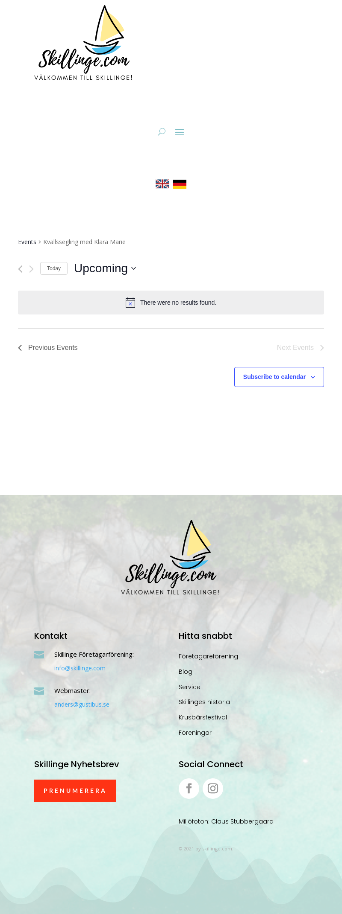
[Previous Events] (20, 269)
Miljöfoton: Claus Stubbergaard (226, 821)
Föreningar (195, 732)
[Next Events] (31, 269)
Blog (185, 671)
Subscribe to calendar (274, 376)
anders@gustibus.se (81, 704)
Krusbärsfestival (203, 717)
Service (189, 687)
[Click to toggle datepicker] (105, 268)
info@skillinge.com (80, 668)
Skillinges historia (204, 702)
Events (27, 242)
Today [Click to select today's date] (54, 268)
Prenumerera (75, 790)
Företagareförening (208, 656)
